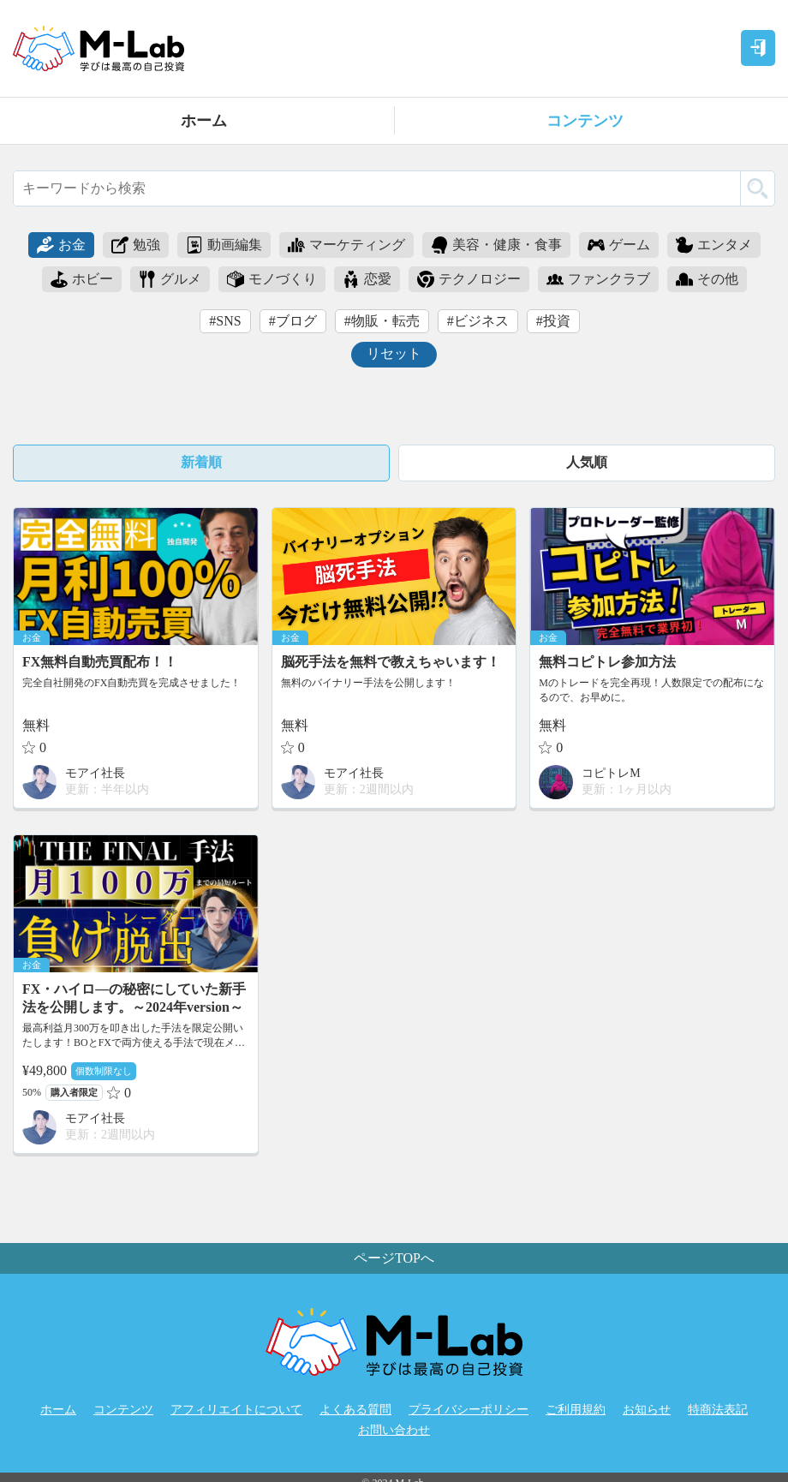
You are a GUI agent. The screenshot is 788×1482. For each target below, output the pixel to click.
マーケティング (346, 245)
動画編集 (224, 245)
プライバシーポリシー (468, 1409)
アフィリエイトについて (236, 1409)
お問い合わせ (394, 1430)
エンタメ (714, 245)
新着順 (201, 462)
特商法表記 (718, 1409)
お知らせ (647, 1409)
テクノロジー (469, 279)
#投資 (553, 321)
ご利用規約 (576, 1409)
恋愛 (367, 279)
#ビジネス (478, 321)
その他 (707, 279)
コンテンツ (585, 120)
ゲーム (619, 245)
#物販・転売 (382, 321)
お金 (61, 245)
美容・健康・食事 (496, 245)
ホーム (204, 120)
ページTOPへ (394, 1258)
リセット (394, 353)
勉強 (135, 245)
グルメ (170, 279)
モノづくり (272, 279)
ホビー (82, 279)
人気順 (586, 462)
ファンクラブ (598, 279)
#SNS (225, 321)
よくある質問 (355, 1409)
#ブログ (293, 321)
